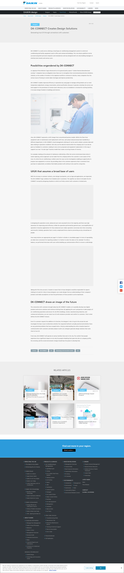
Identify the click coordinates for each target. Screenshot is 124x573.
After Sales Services (50, 515)
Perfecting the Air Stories (32, 467)
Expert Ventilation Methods (33, 495)
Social (75, 485)
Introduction (67, 483)
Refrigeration (49, 504)
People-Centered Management (92, 464)
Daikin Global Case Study (32, 511)
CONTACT (85, 490)
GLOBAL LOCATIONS (88, 492)
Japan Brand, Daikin (31, 476)
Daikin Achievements (31, 502)
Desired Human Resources (90, 466)
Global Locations (69, 450)
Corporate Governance (32, 537)
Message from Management (33, 523)
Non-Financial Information (71, 469)
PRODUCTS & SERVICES (55, 8)
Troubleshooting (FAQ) (51, 518)
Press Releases (86, 484)
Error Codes (48, 531)
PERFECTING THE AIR (30, 8)
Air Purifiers (48, 480)
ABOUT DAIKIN (42, 8)
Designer (47, 12)
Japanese (97, 12)
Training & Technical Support (53, 526)
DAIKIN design (30, 12)
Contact (91, 3)
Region (81, 3)
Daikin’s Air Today (31, 481)
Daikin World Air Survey (32, 498)
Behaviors (29, 527)
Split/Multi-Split (49, 468)
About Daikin (30, 15)
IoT (51, 350)
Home (25, 15)
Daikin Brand (29, 471)
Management (77, 483)
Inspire (55, 12)
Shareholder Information (70, 471)
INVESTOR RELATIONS (68, 8)
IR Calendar (67, 476)
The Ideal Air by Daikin (31, 464)
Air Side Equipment (50, 501)
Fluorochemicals (49, 536)
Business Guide (30, 535)
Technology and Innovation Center (64, 350)
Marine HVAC (49, 509)
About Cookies (52, 571)
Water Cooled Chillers (51, 496)
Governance (67, 487)
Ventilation (48, 487)
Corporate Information (31, 520)
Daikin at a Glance (31, 473)
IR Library (67, 473)
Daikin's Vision (30, 530)
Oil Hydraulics (48, 538)
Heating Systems (50, 477)
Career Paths (87, 473)
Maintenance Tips (50, 520)
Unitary (47, 471)
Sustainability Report (69, 490)
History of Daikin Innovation (33, 508)
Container (48, 506)
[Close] (121, 568)
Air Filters (48, 511)
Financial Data (68, 466)
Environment (68, 485)
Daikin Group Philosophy (32, 525)
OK (100, 568)
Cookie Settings (89, 568)
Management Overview (32, 532)
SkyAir (47, 482)
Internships (87, 475)
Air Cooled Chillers (50, 494)
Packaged (48, 492)
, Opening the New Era (33, 513)
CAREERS (90, 8)
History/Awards (73, 12)
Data (74, 487)
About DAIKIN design (85, 12)
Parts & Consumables (51, 529)
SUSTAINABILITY (81, 8)
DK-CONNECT (43, 350)
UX (78, 350)
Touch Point (63, 12)
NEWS (96, 8)
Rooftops (48, 499)
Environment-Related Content (72, 492)
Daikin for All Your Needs (32, 478)
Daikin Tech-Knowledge (32, 489)
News (27, 539)
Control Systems (49, 489)
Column (34, 350)
